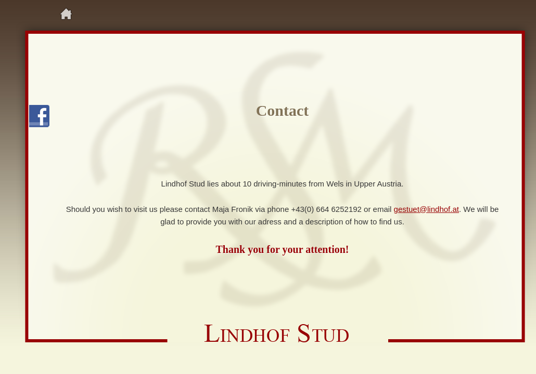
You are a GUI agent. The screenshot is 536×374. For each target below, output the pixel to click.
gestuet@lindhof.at (426, 209)
